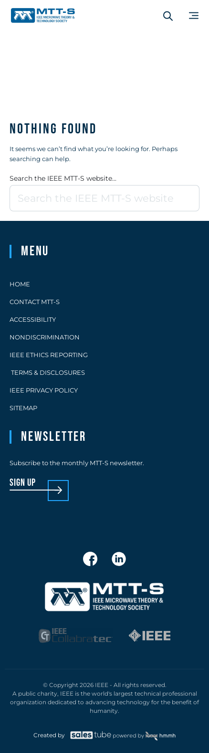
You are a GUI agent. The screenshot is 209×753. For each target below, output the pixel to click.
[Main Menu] (193, 16)
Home (20, 284)
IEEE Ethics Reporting (49, 355)
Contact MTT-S (35, 302)
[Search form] (168, 16)
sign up (23, 483)
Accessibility (33, 319)
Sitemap (23, 408)
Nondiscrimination (45, 337)
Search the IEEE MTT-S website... (63, 178)
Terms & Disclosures (47, 372)
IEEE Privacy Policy (44, 390)
